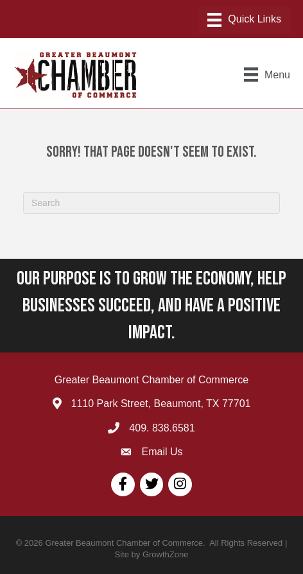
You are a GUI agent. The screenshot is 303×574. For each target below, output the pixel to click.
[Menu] (244, 19)
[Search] (151, 203)
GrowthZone (166, 554)
